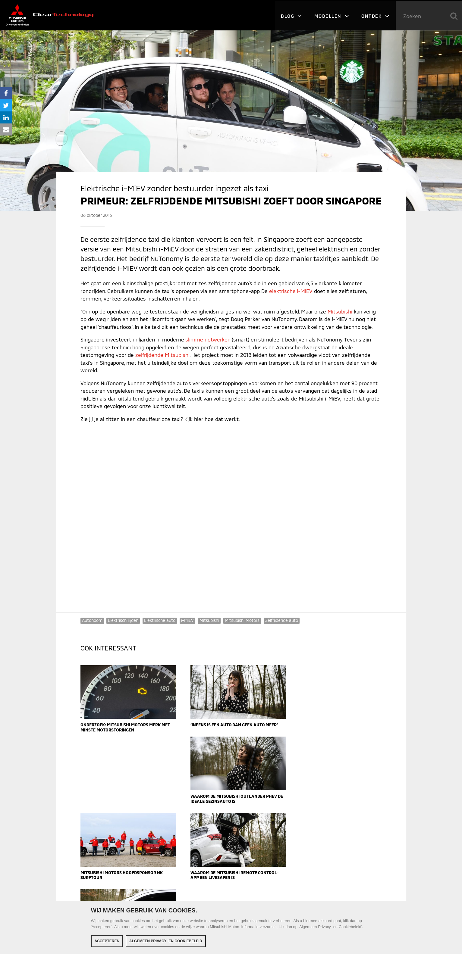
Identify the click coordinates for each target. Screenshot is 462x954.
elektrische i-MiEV (291, 291)
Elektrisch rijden (123, 620)
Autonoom (92, 620)
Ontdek (375, 15)
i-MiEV (187, 620)
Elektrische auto (160, 620)
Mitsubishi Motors (242, 620)
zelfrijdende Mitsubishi (162, 355)
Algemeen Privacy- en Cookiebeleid (165, 941)
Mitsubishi (340, 311)
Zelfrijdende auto (282, 620)
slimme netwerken (208, 339)
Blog (291, 15)
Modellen (331, 15)
